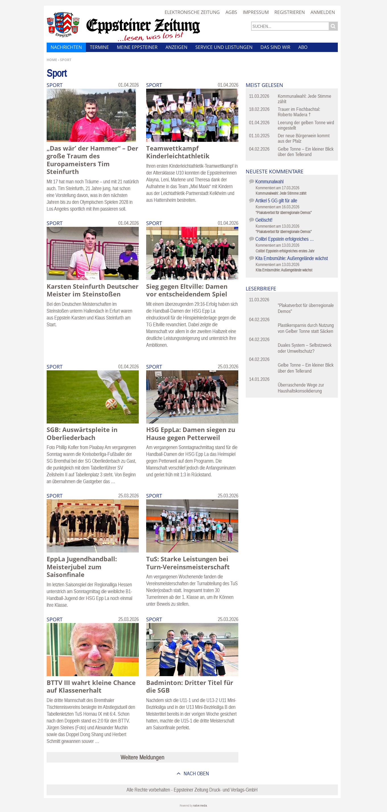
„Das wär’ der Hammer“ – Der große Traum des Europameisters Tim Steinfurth (92, 160)
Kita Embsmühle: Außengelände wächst (291, 258)
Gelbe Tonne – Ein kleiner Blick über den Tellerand (306, 151)
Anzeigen (176, 47)
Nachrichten (66, 47)
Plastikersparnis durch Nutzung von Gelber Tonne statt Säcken (306, 328)
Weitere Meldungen (142, 757)
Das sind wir (275, 47)
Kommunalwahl (269, 181)
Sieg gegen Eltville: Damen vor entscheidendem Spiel (186, 290)
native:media (200, 805)
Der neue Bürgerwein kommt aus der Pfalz (304, 138)
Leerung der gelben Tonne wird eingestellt (306, 125)
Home (52, 59)
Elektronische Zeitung (192, 12)
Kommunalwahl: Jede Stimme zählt (304, 98)
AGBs (231, 12)
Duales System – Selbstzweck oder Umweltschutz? (305, 348)
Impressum (256, 12)
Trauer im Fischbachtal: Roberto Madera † (299, 111)
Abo (302, 47)
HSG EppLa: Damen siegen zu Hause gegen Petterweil (190, 433)
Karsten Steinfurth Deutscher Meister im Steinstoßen (92, 290)
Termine (99, 47)
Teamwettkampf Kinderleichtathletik (178, 152)
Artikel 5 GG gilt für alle (276, 200)
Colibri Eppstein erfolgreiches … (284, 239)
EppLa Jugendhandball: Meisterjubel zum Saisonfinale (82, 567)
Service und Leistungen (224, 47)
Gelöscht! (263, 220)
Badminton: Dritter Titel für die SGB (189, 686)
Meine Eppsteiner (137, 47)
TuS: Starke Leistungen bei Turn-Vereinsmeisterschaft (188, 563)
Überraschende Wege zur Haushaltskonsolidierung (301, 388)
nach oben (196, 773)
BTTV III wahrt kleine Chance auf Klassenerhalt (91, 686)
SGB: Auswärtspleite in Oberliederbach (82, 433)
